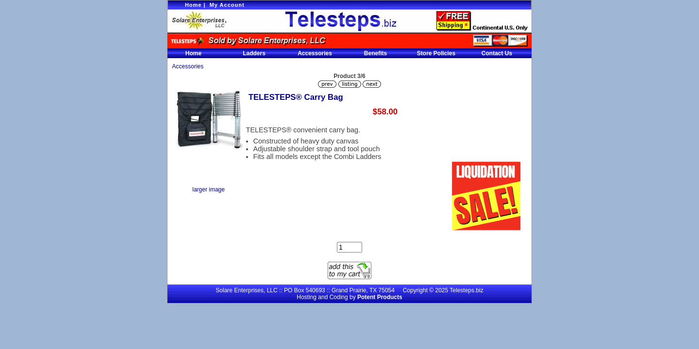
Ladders (254, 53)
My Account (227, 5)
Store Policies (436, 53)
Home (193, 5)
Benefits (375, 53)
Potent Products (379, 297)
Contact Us (497, 53)
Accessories (315, 53)
